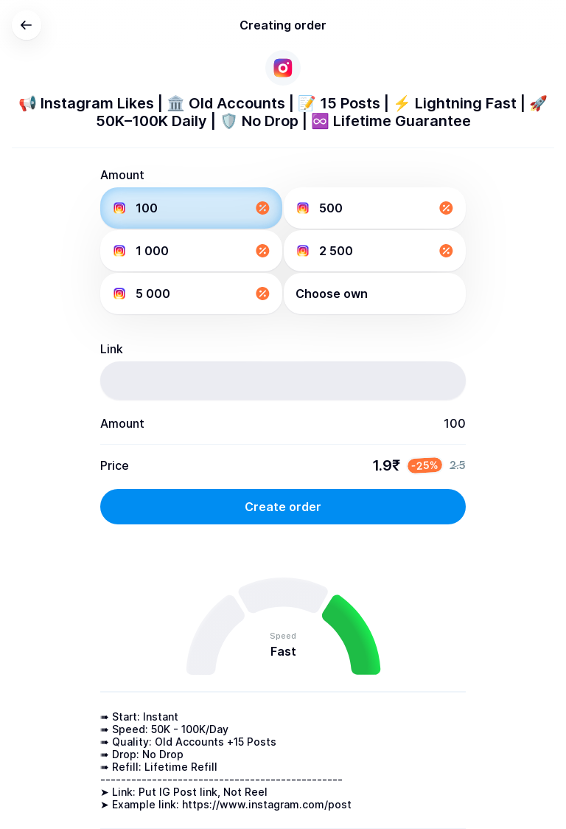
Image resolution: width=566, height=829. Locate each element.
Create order (283, 506)
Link (111, 348)
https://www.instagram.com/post (267, 804)
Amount (122, 174)
